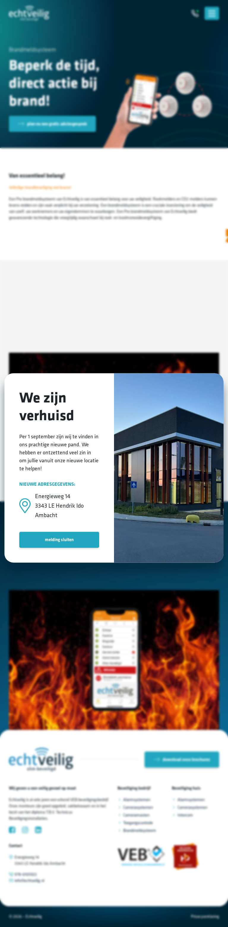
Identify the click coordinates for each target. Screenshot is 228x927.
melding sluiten (59, 539)
